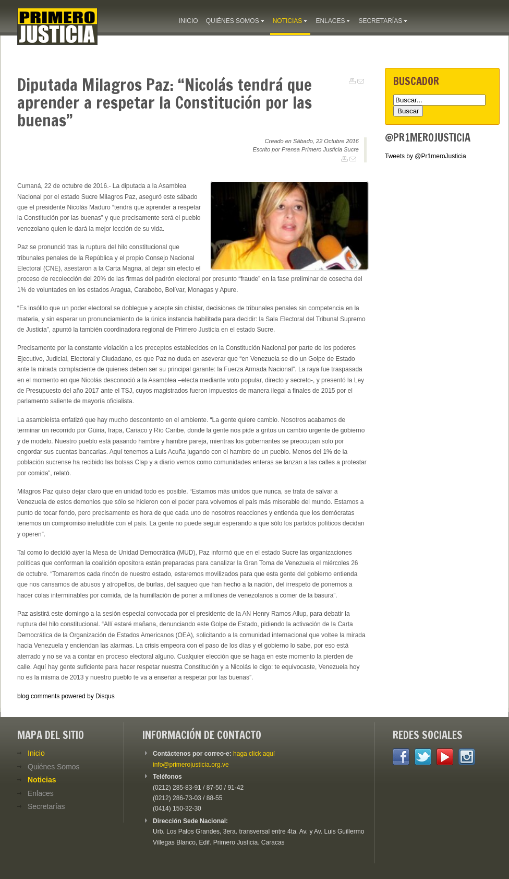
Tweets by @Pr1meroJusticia (425, 156)
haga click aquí (254, 753)
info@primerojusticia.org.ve (191, 764)
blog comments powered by (66, 696)
